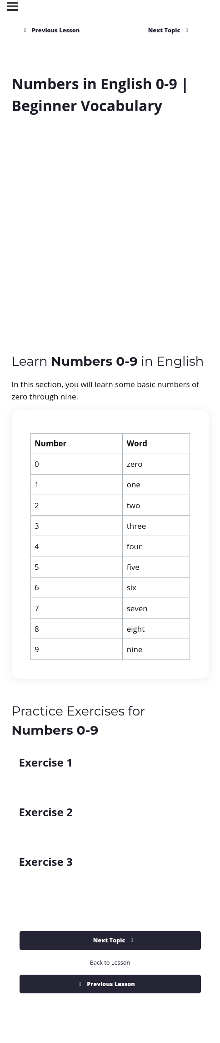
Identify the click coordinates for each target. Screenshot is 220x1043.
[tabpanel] (110, 520)
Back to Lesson (110, 962)
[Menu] (12, 6)
